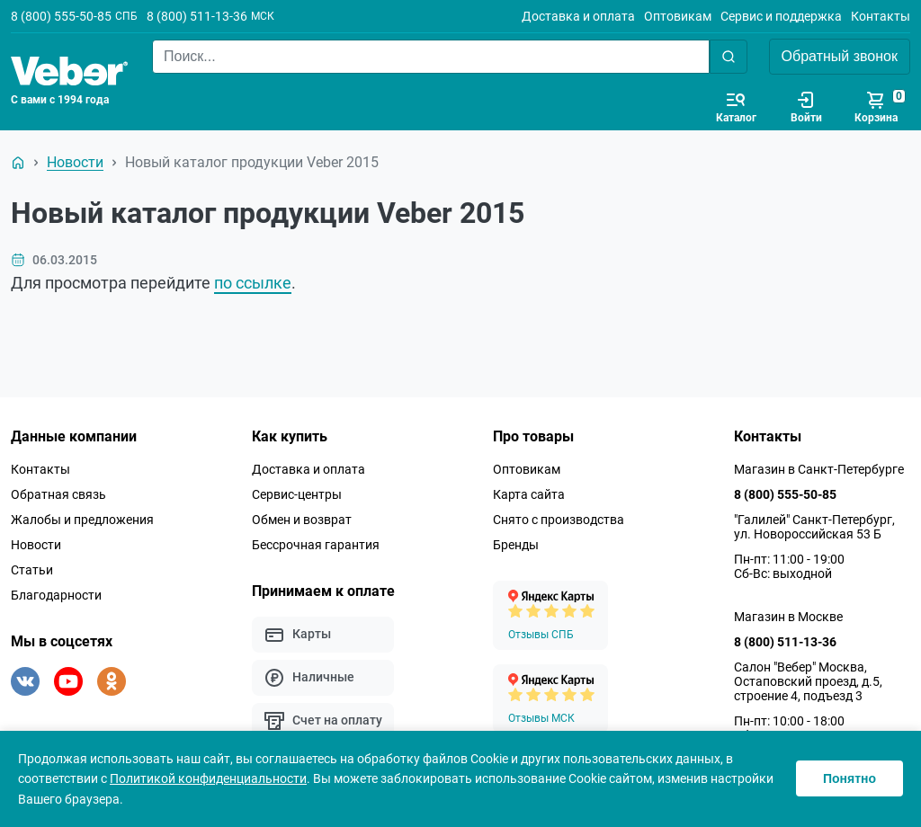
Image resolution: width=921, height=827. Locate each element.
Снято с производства (558, 519)
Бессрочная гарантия (316, 545)
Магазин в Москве (788, 616)
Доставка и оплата (578, 16)
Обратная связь (58, 494)
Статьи (32, 570)
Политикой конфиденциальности (208, 778)
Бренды (516, 545)
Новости (36, 545)
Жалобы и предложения (82, 519)
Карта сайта (529, 494)
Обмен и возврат (302, 519)
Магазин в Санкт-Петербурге (819, 469)
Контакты (880, 16)
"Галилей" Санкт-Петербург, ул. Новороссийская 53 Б (814, 526)
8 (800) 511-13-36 (197, 16)
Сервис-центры (297, 494)
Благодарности (56, 595)
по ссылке (252, 282)
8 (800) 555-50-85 (61, 16)
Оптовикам (677, 16)
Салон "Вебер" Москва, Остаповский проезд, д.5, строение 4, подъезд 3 (808, 681)
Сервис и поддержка (781, 16)
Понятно (849, 778)
